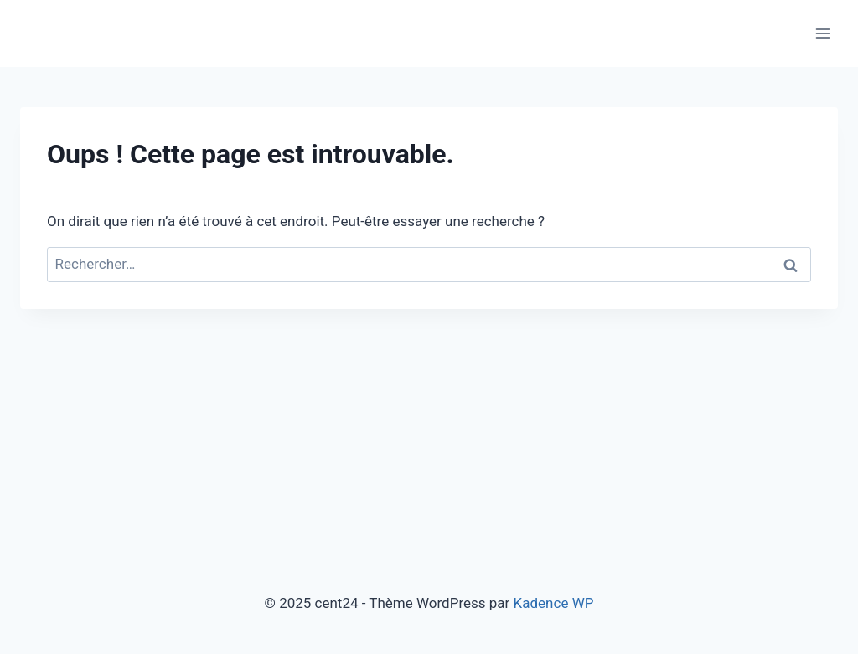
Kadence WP (554, 603)
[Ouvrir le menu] (822, 33)
